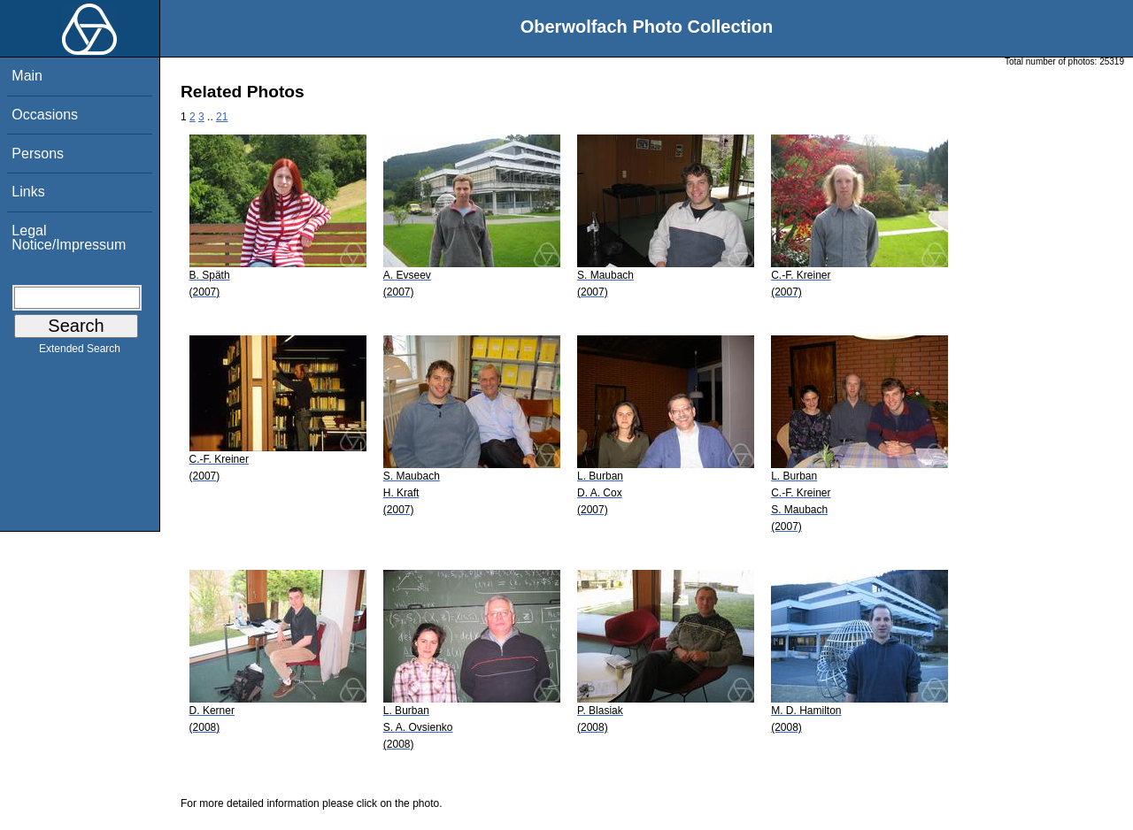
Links (28, 191)
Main (27, 75)
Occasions (45, 114)
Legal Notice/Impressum (69, 237)
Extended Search (79, 352)
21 (221, 117)
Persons (38, 153)
